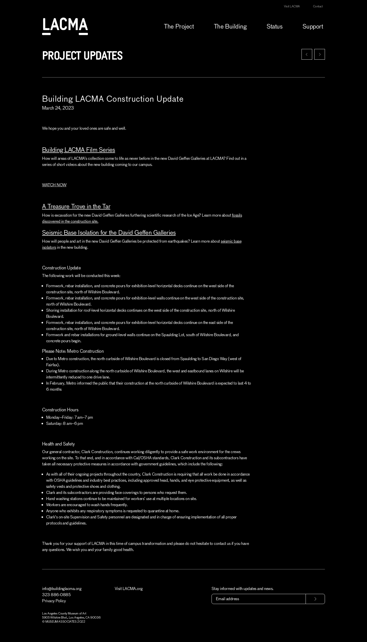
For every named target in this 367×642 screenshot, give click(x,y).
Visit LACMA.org (129, 589)
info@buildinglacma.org (61, 589)
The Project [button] (179, 26)
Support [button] (313, 26)
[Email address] (259, 599)
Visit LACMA (292, 6)
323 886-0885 (56, 595)
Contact (318, 6)
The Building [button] (230, 26)
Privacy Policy (54, 601)
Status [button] (275, 26)
